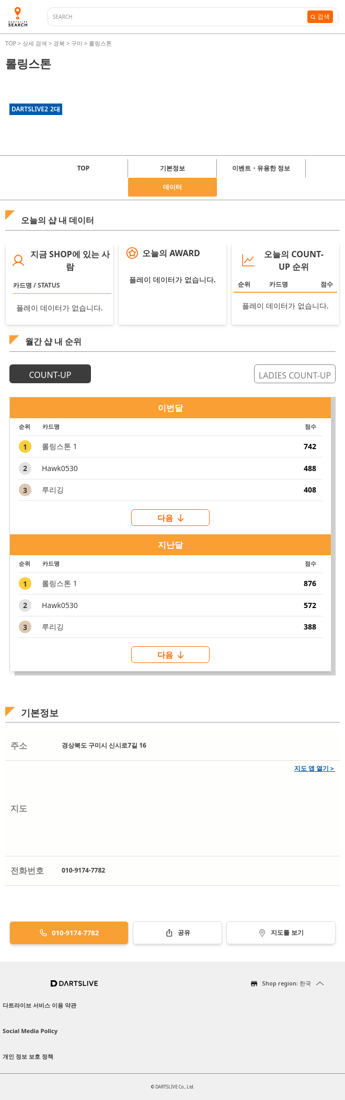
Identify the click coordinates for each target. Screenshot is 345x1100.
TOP (11, 43)
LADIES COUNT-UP (295, 375)
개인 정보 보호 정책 (28, 1056)
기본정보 (172, 168)
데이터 (172, 186)
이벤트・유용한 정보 (261, 168)
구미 (77, 43)
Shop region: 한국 (286, 983)
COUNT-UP (50, 375)
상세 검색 (35, 43)
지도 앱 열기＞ (314, 768)
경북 (59, 43)
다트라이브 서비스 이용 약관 (39, 1005)
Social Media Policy (30, 1031)
